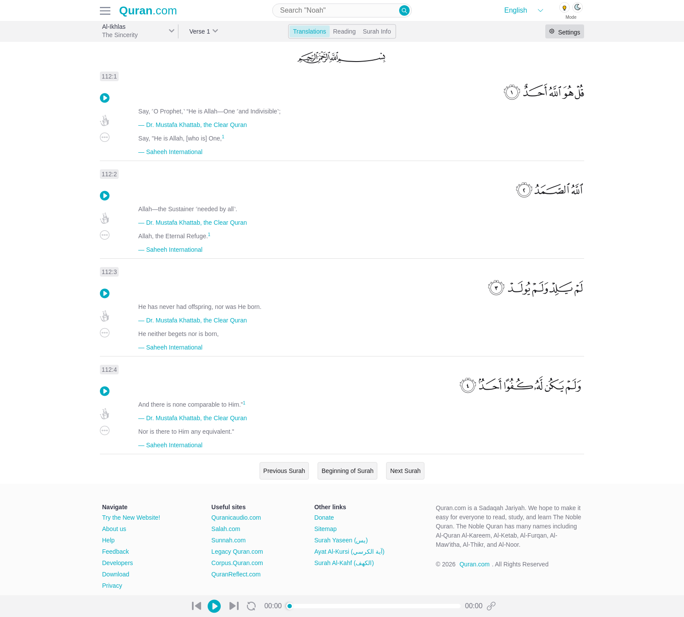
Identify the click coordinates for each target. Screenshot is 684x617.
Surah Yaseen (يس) (341, 540)
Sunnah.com (229, 540)
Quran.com (474, 564)
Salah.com (226, 528)
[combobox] (342, 10)
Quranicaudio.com (236, 517)
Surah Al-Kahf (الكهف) (344, 562)
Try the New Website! (131, 517)
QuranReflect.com (236, 574)
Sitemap (325, 528)
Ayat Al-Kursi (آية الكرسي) (349, 551)
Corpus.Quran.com (237, 562)
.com (148, 10)
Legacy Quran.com (237, 551)
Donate (324, 517)
